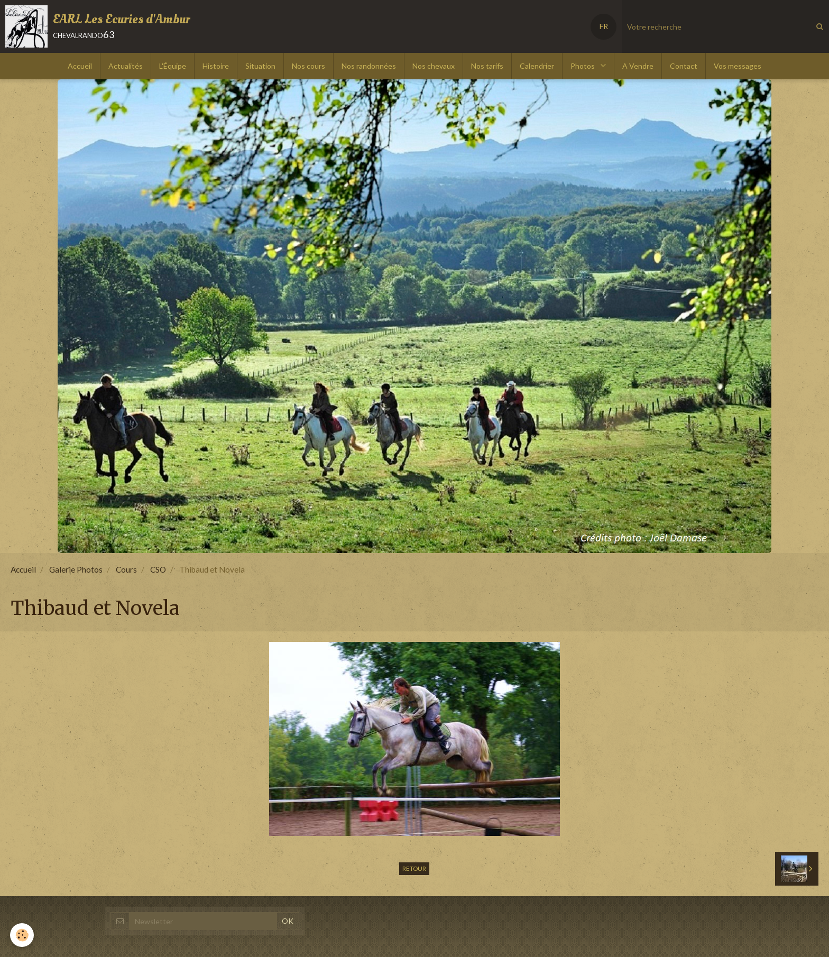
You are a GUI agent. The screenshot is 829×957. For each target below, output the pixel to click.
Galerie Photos (76, 569)
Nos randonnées (369, 65)
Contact (683, 65)
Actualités (125, 65)
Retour (414, 868)
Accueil (80, 65)
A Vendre (637, 65)
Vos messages (737, 65)
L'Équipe (172, 65)
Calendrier (537, 65)
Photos (583, 65)
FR (604, 26)
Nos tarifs (487, 65)
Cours (126, 569)
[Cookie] (22, 935)
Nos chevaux (433, 65)
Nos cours (308, 65)
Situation (260, 65)
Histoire (215, 65)
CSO (158, 569)
